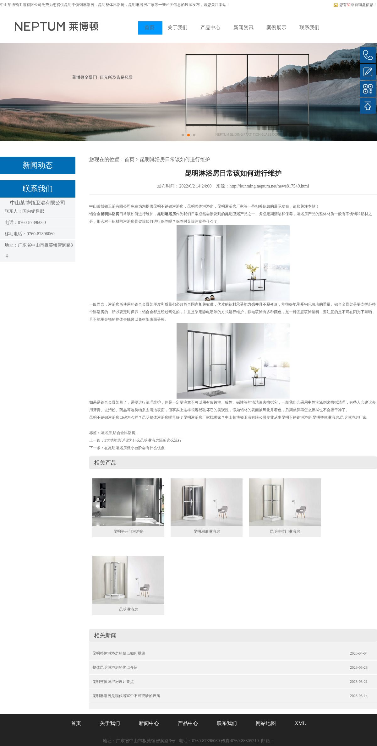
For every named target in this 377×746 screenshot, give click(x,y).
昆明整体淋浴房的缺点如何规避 (118, 653)
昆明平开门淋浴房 (128, 531)
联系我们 (309, 27)
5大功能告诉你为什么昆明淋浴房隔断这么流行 (143, 440)
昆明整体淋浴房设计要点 (113, 681)
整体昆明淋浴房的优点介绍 (115, 667)
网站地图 (266, 723)
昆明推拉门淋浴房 (285, 531)
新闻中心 (149, 723)
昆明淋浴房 (128, 609)
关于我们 (177, 27)
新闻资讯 (243, 27)
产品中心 (210, 27)
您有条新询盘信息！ (355, 5)
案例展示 (276, 27)
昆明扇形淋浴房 (207, 531)
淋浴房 (106, 433)
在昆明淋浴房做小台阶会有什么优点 (134, 448)
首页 (150, 27)
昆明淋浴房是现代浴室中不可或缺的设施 (126, 696)
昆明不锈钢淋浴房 (79, 5)
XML (300, 723)
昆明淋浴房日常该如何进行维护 (175, 159)
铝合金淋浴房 (124, 433)
